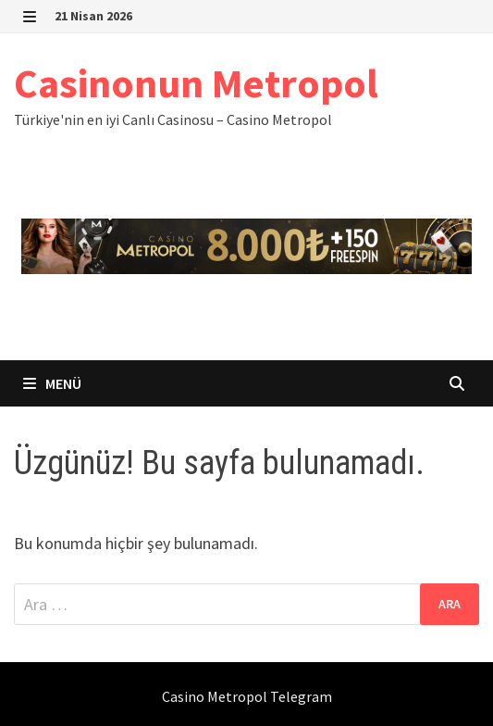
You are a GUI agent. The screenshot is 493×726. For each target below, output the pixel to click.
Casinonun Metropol (196, 82)
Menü (52, 383)
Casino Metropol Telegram (247, 696)
